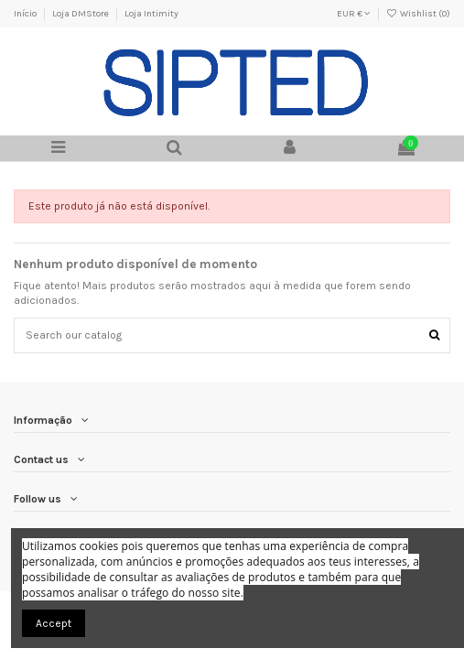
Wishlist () (418, 13)
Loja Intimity (151, 13)
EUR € (354, 13)
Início (26, 13)
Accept (53, 623)
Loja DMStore (81, 13)
